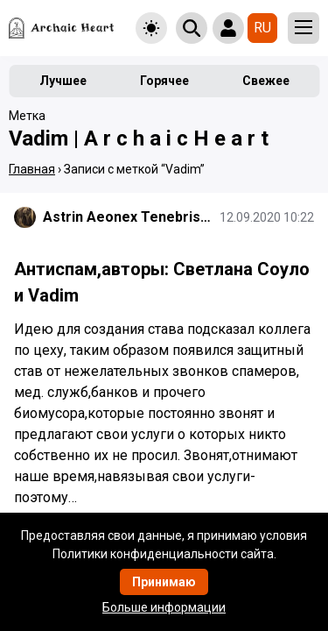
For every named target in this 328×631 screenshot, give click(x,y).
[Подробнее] (164, 420)
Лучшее (63, 81)
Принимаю (164, 582)
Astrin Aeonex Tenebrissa (128, 217)
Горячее (164, 81)
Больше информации (164, 607)
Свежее (266, 81)
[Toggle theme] (151, 28)
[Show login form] (228, 28)
